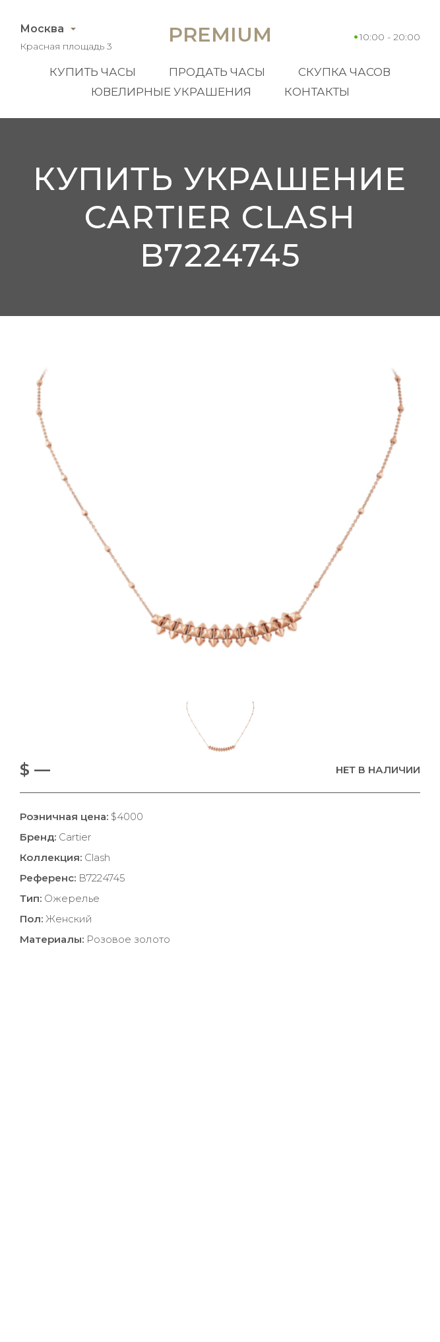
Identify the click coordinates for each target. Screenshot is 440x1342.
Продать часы (217, 72)
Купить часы (92, 72)
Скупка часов (344, 72)
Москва (42, 28)
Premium (220, 35)
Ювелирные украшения (171, 91)
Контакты (317, 91)
